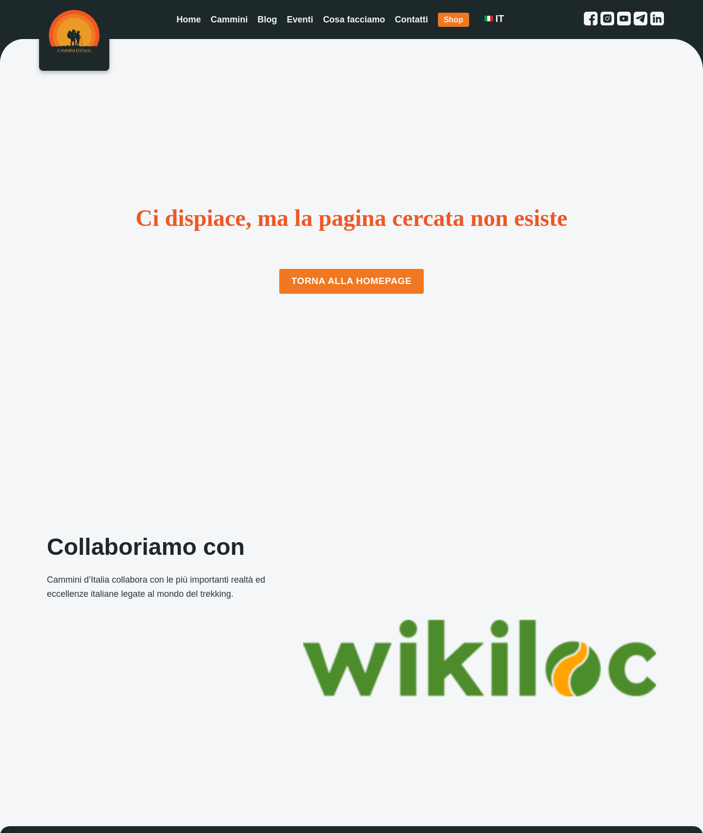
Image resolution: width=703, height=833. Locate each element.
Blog (267, 19)
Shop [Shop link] (453, 20)
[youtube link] (624, 19)
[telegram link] (640, 19)
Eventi (300, 19)
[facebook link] (591, 19)
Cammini (229, 19)
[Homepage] (74, 35)
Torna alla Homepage (351, 280)
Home (189, 19)
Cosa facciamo (354, 19)
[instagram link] (607, 19)
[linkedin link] (657, 19)
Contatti (411, 19)
